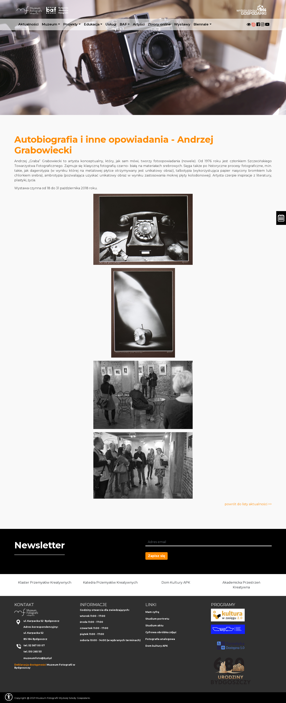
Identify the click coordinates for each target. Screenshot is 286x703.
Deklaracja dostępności (30, 664)
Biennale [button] (201, 24)
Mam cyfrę (152, 611)
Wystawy (182, 24)
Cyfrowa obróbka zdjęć (160, 632)
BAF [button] (123, 24)
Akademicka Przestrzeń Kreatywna (241, 585)
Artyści (139, 24)
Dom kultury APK (156, 645)
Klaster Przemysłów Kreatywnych (44, 582)
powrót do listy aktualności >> (248, 504)
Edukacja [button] (92, 24)
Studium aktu (154, 625)
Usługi (110, 24)
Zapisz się (156, 556)
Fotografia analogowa (160, 639)
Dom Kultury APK (175, 582)
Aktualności (28, 24)
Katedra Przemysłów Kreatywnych (110, 582)
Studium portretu (157, 618)
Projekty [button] (70, 24)
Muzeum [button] (49, 24)
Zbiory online (159, 24)
